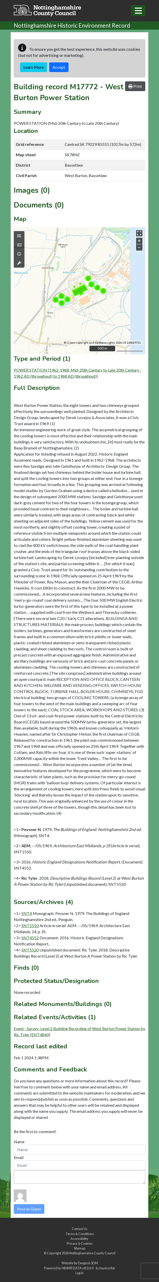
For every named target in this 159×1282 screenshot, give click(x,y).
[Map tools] (19, 263)
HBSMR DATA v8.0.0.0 (78, 1268)
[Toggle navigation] (138, 10)
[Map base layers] (19, 245)
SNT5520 (30, 949)
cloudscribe (106, 1268)
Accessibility (79, 1239)
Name (19, 1141)
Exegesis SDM (88, 1263)
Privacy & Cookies (79, 1243)
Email (18, 1157)
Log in (79, 1273)
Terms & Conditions (79, 1234)
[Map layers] (19, 235)
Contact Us (79, 1229)
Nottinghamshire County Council (92, 1253)
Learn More (33, 67)
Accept (58, 67)
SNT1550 (30, 925)
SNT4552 (30, 937)
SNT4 (26, 913)
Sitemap (79, 1248)
